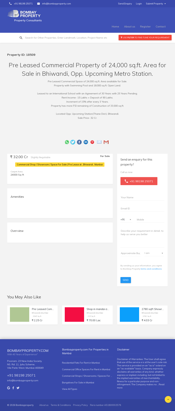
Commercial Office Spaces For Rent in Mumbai (86, 369)
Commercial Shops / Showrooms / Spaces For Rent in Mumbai (87, 375)
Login (139, 3)
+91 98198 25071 (23, 3)
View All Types (69, 389)
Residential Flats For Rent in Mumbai (81, 362)
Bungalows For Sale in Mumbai (78, 382)
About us (129, 26)
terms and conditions (151, 269)
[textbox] (152, 253)
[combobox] (126, 220)
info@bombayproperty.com (56, 3)
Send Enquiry (125, 3)
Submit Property (156, 3)
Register (145, 26)
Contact (161, 26)
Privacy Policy (80, 405)
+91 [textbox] (122, 219)
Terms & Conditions (61, 405)
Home (115, 26)
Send (126, 280)
